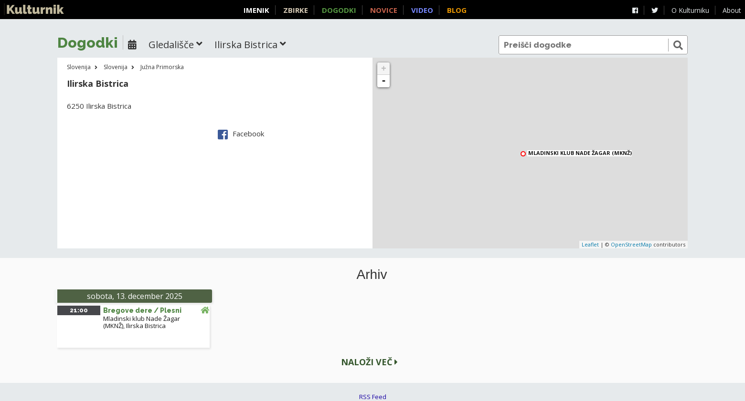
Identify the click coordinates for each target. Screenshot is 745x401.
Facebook (241, 133)
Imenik (256, 10)
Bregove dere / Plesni (142, 310)
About (732, 10)
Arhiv (372, 274)
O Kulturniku (690, 10)
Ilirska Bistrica (146, 325)
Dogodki (339, 10)
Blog (457, 10)
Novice (383, 10)
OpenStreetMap (631, 244)
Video (422, 10)
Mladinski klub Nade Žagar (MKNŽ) (580, 153)
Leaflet (590, 244)
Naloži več (369, 362)
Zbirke (295, 10)
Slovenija (79, 67)
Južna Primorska (162, 67)
